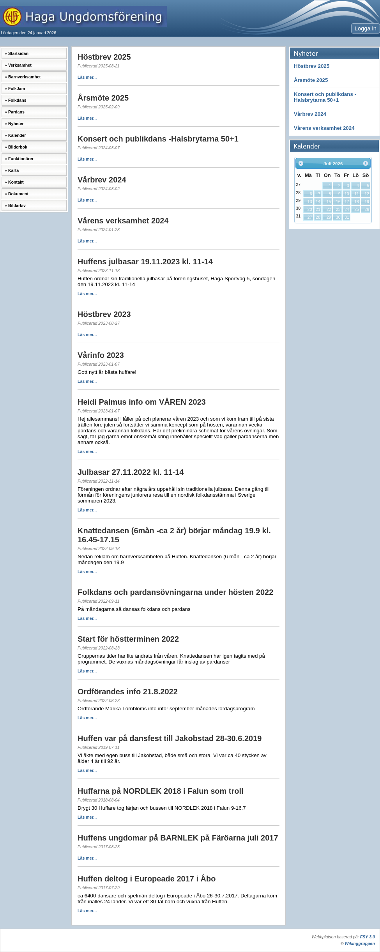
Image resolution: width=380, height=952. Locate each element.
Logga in (365, 28)
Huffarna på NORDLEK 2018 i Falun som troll (161, 791)
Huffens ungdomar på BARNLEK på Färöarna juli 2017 (178, 837)
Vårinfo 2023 (101, 355)
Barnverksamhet (24, 76)
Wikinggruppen (360, 943)
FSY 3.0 (367, 936)
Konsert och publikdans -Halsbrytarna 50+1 (325, 97)
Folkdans (17, 100)
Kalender (17, 135)
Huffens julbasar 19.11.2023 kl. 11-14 (145, 261)
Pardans (16, 112)
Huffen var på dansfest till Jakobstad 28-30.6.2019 (170, 738)
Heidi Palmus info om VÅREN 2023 (142, 402)
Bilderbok (17, 147)
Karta (13, 170)
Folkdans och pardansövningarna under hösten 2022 (175, 592)
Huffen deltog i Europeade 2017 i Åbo (147, 878)
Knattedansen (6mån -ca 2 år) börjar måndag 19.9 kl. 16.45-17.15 (174, 535)
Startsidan (18, 53)
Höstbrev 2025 (311, 66)
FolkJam (16, 88)
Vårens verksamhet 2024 (324, 128)
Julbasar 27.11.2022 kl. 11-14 (131, 472)
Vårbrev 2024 (310, 114)
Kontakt (16, 182)
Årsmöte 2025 (311, 80)
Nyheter (16, 123)
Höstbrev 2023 (104, 314)
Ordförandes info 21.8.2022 (128, 691)
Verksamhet (20, 65)
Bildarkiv (17, 205)
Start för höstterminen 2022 (128, 639)
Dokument (18, 193)
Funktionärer (21, 158)
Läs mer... (87, 77)
